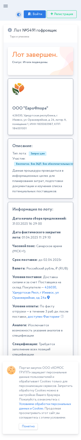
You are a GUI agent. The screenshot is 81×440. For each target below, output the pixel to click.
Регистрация (61, 14)
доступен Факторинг (44, 316)
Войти (34, 14)
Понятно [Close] (28, 426)
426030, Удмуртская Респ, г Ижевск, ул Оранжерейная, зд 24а (35, 292)
